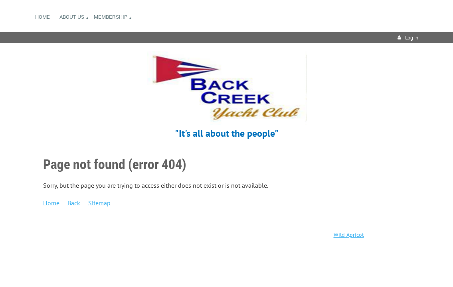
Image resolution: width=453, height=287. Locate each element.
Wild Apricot (349, 234)
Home (51, 203)
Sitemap (99, 203)
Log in (411, 37)
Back (73, 203)
